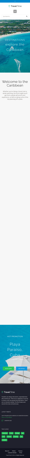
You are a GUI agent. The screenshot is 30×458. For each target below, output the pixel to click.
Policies (14, 451)
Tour (3, 436)
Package (17, 433)
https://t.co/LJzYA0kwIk (7, 417)
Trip (21, 436)
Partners (20, 451)
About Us (7, 451)
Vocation (4, 440)
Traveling (16, 436)
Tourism (9, 436)
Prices (20, 452)
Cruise (11, 433)
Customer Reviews (12, 452)
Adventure (4, 433)
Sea (22, 433)
